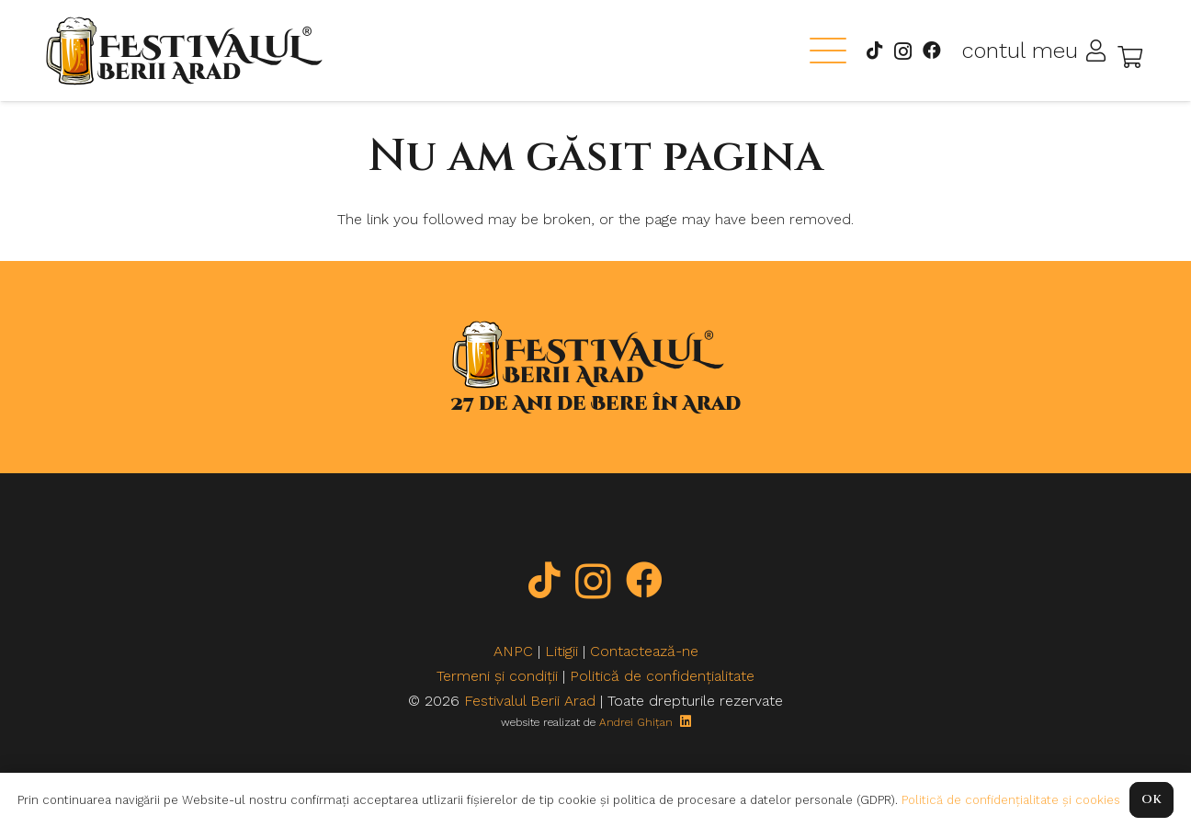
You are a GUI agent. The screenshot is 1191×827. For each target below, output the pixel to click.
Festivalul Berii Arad (530, 700)
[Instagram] (903, 51)
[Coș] (1130, 57)
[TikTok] (875, 50)
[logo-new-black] (184, 51)
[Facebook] (932, 50)
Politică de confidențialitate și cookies (1011, 800)
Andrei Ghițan (636, 722)
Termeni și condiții (497, 676)
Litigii (561, 651)
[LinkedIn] (685, 721)
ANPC (513, 651)
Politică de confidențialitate (662, 676)
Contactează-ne (644, 651)
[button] (828, 50)
